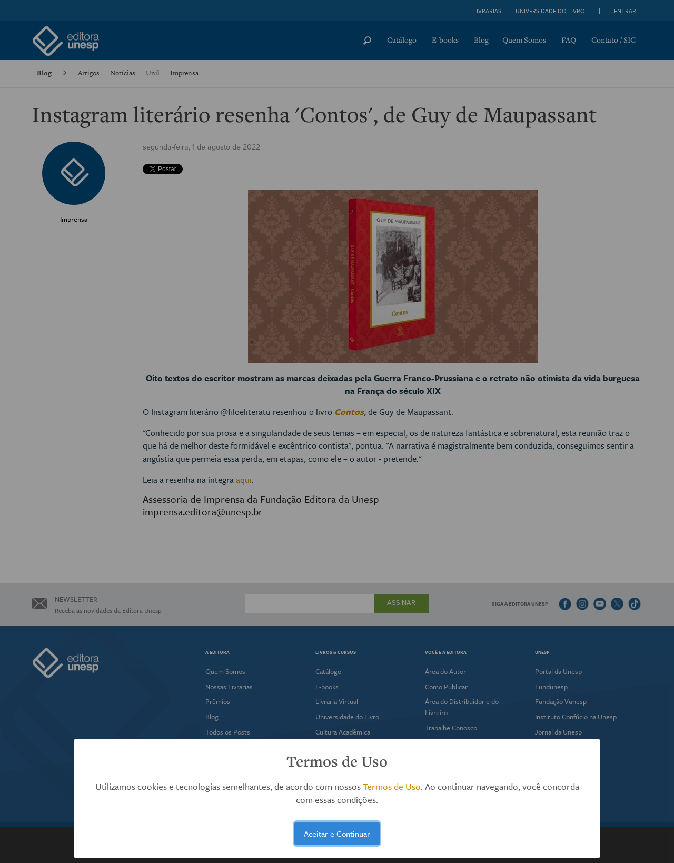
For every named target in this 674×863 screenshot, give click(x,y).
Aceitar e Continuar (337, 833)
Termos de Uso (392, 786)
